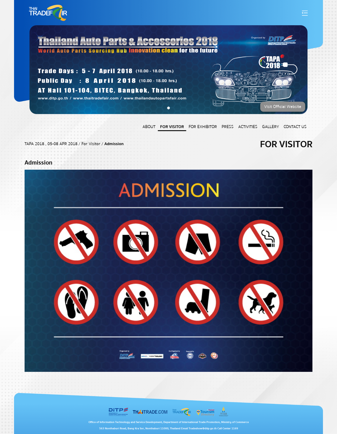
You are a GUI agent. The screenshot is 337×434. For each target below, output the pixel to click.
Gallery (270, 126)
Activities (247, 126)
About (149, 126)
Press (228, 126)
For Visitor (172, 126)
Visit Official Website (282, 106)
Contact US (295, 126)
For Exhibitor (203, 126)
